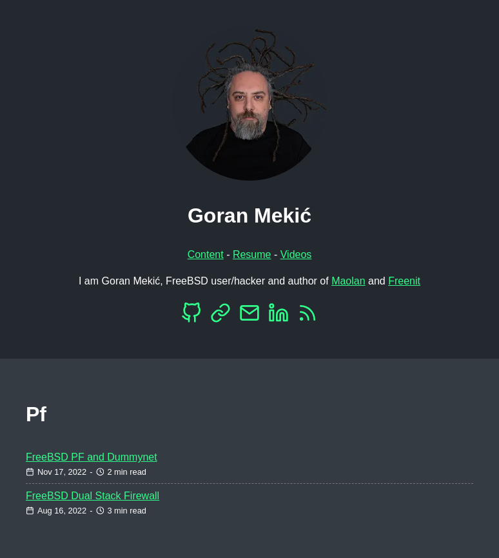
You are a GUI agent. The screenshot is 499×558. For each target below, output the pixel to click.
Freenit (404, 280)
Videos (296, 254)
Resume (252, 254)
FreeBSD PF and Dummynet (91, 457)
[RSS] (307, 316)
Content (206, 254)
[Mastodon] (220, 316)
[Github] (191, 316)
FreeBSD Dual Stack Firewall (92, 495)
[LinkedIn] (278, 316)
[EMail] (249, 316)
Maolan (348, 280)
